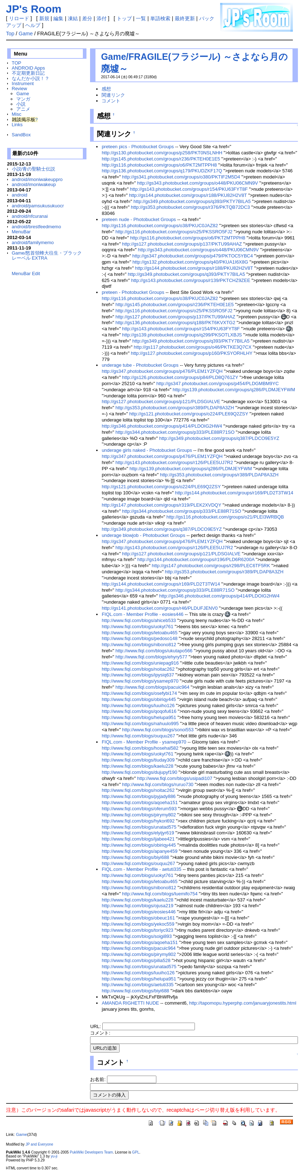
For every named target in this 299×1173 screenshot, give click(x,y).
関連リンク (113, 95)
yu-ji (54, 1156)
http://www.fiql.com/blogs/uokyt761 (137, 626)
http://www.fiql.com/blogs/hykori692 (138, 821)
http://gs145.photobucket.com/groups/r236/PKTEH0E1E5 (161, 159)
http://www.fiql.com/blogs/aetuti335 (137, 984)
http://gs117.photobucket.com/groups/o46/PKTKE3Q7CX (192, 347)
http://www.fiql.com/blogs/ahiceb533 (139, 620)
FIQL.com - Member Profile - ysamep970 (144, 742)
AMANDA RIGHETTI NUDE (130, 1003)
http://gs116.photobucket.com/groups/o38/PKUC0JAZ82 (160, 225)
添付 (102, 18)
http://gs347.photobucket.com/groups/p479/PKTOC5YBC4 (192, 256)
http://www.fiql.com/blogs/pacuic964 (152, 687)
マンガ (23, 99)
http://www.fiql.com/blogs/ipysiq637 (138, 675)
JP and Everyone (39, 1144)
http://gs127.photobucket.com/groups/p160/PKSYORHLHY (191, 353)
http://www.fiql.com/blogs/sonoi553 (158, 729)
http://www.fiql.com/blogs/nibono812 (139, 644)
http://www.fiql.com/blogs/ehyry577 (151, 657)
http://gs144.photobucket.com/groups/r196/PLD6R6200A (195, 559)
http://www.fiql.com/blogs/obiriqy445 (139, 699)
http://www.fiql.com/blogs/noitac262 (138, 669)
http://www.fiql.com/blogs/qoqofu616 (139, 711)
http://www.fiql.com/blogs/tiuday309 (138, 760)
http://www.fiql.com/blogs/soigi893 (136, 936)
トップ (124, 18)
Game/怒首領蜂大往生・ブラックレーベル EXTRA (47, 255)
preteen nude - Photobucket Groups (139, 219)
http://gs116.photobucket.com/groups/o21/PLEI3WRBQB (225, 517)
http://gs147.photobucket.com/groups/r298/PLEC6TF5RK (211, 565)
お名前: (98, 1079)
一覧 (141, 18)
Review (19, 88)
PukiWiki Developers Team (91, 1152)
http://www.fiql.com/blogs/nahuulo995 (140, 723)
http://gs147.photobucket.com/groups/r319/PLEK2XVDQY (161, 505)
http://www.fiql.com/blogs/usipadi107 (175, 778)
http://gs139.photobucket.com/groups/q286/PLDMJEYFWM (234, 389)
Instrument (23, 83)
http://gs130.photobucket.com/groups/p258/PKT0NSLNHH (162, 152)
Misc (17, 114)
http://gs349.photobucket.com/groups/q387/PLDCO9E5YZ (219, 438)
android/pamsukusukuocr (38, 205)
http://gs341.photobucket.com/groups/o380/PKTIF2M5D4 (181, 177)
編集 (58, 18)
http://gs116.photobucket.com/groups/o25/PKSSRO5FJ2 (173, 231)
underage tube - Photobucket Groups (140, 365)
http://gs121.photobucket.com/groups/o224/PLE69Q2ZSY (188, 413)
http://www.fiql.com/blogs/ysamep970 (140, 681)
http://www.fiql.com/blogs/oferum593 (139, 808)
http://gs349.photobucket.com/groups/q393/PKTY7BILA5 (192, 201)
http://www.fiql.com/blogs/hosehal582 (140, 748)
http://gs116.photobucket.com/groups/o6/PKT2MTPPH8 (159, 165)
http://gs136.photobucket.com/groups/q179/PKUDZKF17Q (162, 170)
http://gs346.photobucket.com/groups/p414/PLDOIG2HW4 (162, 426)
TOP (16, 63)
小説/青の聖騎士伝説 (33, 169)
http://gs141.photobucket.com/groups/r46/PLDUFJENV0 (160, 608)
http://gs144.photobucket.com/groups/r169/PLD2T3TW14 (234, 492)
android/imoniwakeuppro (37, 179)
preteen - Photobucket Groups (133, 292)
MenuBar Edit (26, 273)
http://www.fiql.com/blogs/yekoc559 (138, 924)
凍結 (73, 18)
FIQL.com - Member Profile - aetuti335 (141, 869)
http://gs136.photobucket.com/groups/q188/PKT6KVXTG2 (175, 322)
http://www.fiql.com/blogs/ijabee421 (138, 839)
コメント (111, 100)
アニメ (23, 109)
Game (26, 33)
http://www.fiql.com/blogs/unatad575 (139, 827)
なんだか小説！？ (30, 78)
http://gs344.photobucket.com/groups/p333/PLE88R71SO (175, 432)
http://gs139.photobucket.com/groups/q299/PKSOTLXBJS (182, 335)
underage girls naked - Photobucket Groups (147, 450)
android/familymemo (33, 242)
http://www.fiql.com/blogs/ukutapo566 (153, 650)
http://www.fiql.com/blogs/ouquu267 (138, 735)
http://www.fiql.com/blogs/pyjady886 (138, 796)
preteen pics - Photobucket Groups (138, 146)
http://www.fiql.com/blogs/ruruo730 (157, 784)
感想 (106, 89)
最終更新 (185, 18)
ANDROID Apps (28, 68)
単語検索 (160, 18)
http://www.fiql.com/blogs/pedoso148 (139, 638)
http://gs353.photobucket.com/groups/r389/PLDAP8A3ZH (174, 407)
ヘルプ (32, 25)
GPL (135, 1152)
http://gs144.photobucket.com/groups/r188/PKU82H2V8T (188, 195)
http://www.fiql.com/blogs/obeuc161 (138, 918)
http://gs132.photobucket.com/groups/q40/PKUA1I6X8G (190, 262)
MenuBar (21, 231)
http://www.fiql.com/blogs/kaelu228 (137, 766)
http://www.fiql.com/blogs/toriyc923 (137, 930)
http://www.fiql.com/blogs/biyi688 (135, 857)
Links (17, 124)
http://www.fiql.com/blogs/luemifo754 (160, 893)
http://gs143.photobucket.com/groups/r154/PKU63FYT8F (189, 189)
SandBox (21, 134)
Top (10, 33)
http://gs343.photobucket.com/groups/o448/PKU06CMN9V (197, 183)
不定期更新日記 (28, 73)
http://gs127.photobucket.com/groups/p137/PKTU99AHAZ (182, 244)
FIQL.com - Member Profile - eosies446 (142, 614)
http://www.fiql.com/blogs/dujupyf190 (139, 772)
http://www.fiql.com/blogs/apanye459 (139, 851)
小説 (21, 104)
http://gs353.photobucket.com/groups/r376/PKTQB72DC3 (190, 207)
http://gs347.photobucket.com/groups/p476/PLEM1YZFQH (162, 371)
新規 (44, 18)
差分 (87, 18)
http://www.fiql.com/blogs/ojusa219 (137, 905)
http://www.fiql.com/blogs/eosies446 (138, 911)
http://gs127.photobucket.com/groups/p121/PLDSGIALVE (161, 401)
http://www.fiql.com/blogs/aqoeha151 (140, 802)
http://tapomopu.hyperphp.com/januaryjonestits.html (242, 1003)
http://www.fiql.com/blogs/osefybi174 (139, 693)
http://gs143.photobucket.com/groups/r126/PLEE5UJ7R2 (174, 462)
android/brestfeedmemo (36, 226)
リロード (19, 18)
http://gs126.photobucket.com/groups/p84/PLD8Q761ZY (180, 377)
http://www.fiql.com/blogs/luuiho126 (138, 705)
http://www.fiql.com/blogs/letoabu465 (139, 632)
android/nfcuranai (30, 216)
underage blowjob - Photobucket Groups (143, 535)
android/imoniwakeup (34, 184)
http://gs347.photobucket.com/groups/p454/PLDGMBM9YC (217, 383)
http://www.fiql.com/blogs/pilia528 (136, 960)
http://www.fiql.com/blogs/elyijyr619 (138, 832)
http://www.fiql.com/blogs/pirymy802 (139, 814)
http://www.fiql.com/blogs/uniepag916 (140, 663)
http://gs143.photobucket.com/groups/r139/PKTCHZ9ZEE (190, 280)
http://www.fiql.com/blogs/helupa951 (139, 717)
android (19, 195)
